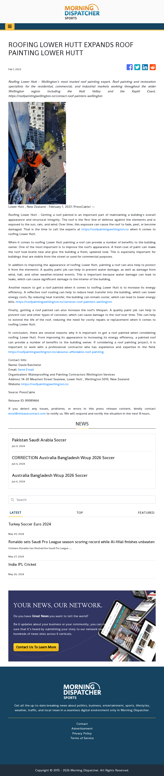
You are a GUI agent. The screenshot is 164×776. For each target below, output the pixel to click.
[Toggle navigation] (10, 26)
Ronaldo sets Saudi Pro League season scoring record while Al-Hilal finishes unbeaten (81, 541)
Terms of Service (82, 738)
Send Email (26, 369)
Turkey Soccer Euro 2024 (29, 524)
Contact (82, 724)
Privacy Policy (82, 733)
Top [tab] (79, 513)
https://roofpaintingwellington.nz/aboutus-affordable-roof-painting (56, 352)
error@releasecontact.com (27, 413)
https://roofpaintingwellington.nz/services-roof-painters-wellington (64, 302)
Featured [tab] (146, 513)
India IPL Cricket (22, 564)
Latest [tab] (15, 513)
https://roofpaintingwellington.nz (105, 229)
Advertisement (82, 728)
